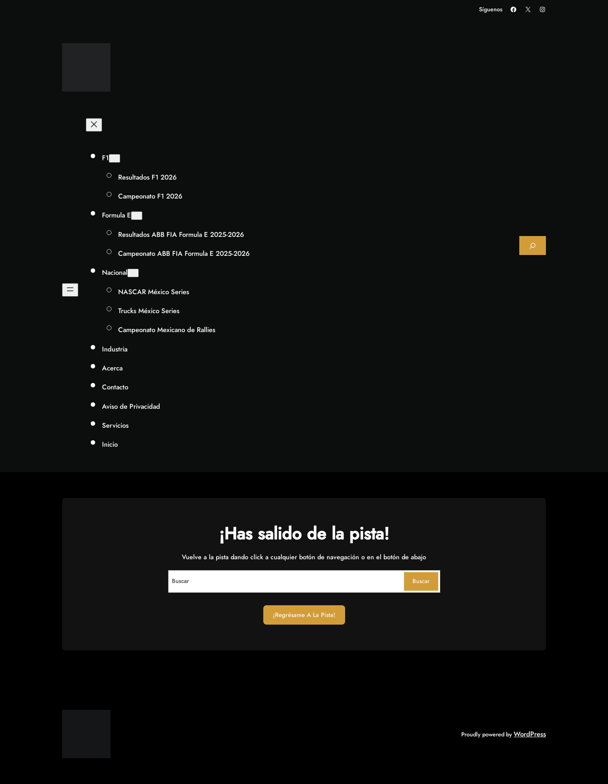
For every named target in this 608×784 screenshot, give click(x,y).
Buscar (420, 581)
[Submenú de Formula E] (136, 215)
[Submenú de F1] (114, 158)
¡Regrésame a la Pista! (304, 614)
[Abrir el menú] (70, 290)
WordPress (530, 734)
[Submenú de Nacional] (133, 273)
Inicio (110, 444)
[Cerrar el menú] (94, 125)
